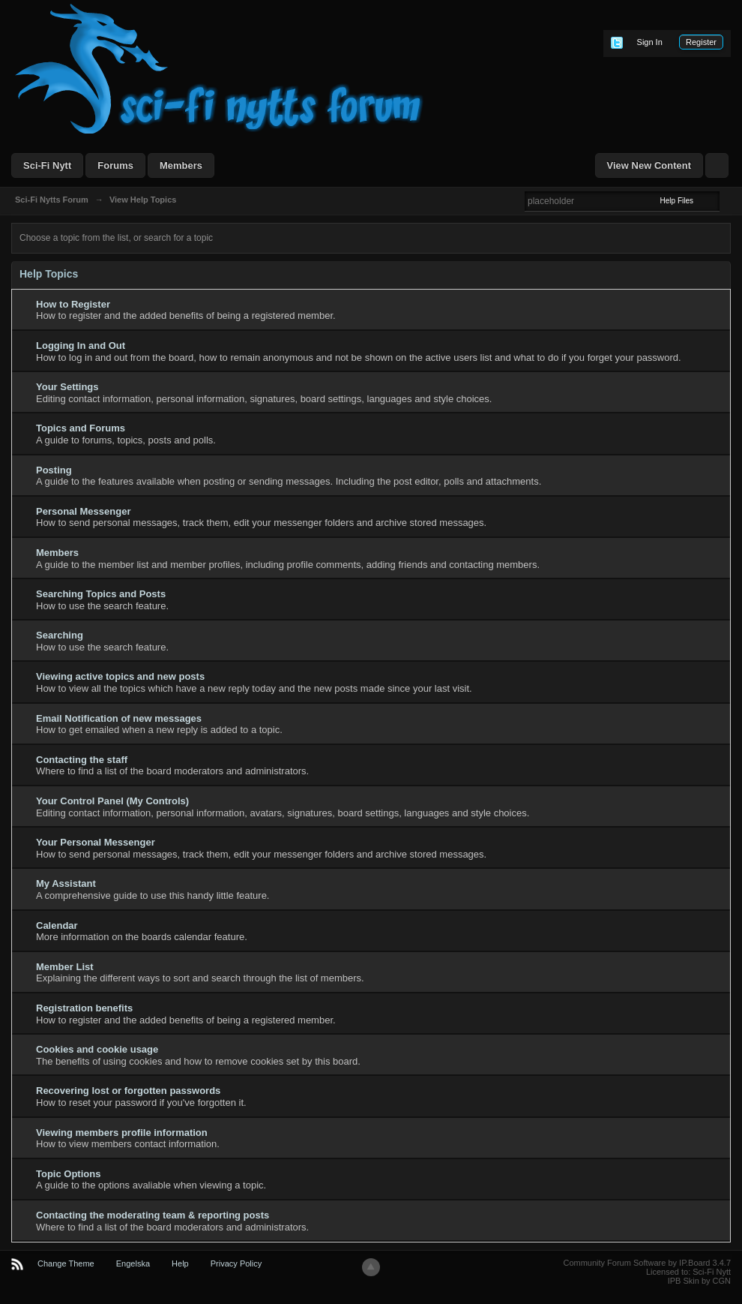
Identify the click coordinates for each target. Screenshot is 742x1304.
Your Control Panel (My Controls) (112, 801)
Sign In (650, 42)
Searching (59, 635)
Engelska (133, 1263)
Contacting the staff (81, 759)
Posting (54, 470)
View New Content (649, 165)
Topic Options (68, 1173)
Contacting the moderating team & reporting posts (152, 1215)
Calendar (57, 925)
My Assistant (66, 883)
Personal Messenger (83, 511)
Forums (115, 165)
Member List (65, 966)
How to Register (73, 304)
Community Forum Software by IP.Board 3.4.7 (647, 1262)
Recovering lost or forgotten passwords (128, 1090)
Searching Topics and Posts (101, 593)
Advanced (729, 200)
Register (701, 42)
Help (180, 1263)
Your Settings (67, 386)
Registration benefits (84, 1008)
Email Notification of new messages (119, 718)
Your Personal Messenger (95, 842)
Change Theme (65, 1263)
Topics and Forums (80, 428)
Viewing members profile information (122, 1132)
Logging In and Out (80, 345)
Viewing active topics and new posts (120, 676)
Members (181, 165)
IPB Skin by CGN (699, 1280)
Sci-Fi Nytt (47, 165)
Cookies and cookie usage (97, 1049)
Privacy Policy (236, 1263)
